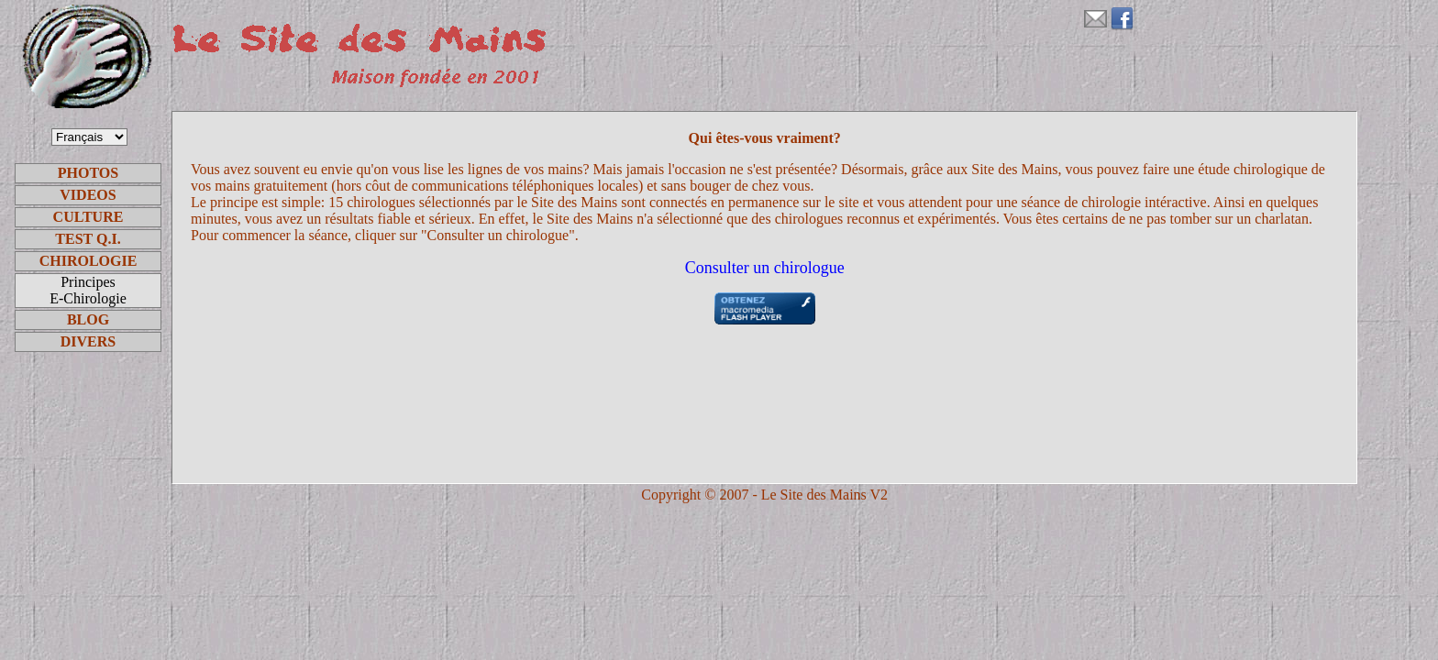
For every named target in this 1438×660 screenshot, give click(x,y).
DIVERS (88, 341)
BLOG (88, 319)
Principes (88, 282)
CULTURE (88, 217)
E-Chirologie (88, 298)
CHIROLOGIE (88, 261)
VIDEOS (88, 195)
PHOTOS (88, 173)
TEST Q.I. (87, 239)
